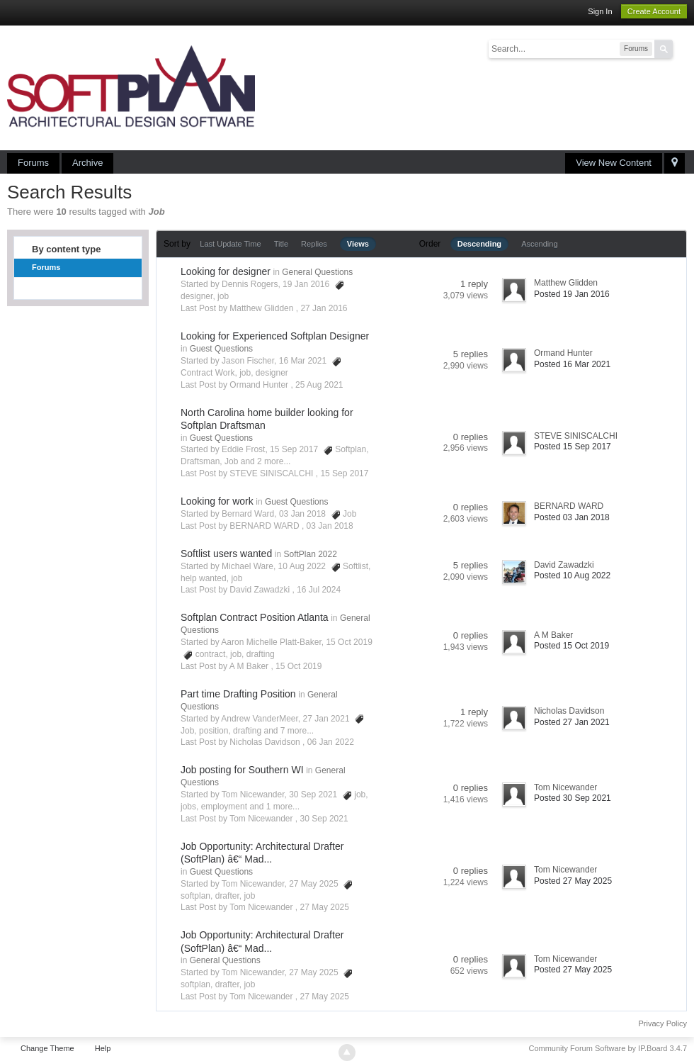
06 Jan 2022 (330, 742)
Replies (314, 244)
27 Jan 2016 (323, 308)
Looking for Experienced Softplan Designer (275, 336)
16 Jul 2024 (319, 590)
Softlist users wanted (226, 553)
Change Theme (47, 1048)
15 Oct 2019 (298, 666)
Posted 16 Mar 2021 (572, 364)
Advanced (681, 48)
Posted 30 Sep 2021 (572, 798)
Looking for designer (226, 271)
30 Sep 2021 (324, 819)
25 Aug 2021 (319, 385)
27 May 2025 (324, 907)
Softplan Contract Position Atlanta (255, 617)
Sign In (600, 11)
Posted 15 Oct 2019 (571, 646)
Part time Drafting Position (238, 694)
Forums (33, 162)
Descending (479, 244)
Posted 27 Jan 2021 (572, 722)
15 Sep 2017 (344, 473)
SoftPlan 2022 (309, 554)
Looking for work (217, 501)
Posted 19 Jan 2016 (572, 294)
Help (103, 1048)
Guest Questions (221, 349)
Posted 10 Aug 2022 (572, 575)
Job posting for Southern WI (242, 769)
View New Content (614, 162)
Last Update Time (230, 244)
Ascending (539, 244)
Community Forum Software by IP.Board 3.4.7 (607, 1048)
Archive (87, 162)
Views (358, 244)
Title (281, 244)
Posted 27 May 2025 (573, 881)
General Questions (317, 272)
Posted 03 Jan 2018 (572, 517)
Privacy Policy (663, 1023)
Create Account (654, 11)
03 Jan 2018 (330, 526)
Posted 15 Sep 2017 (572, 446)
